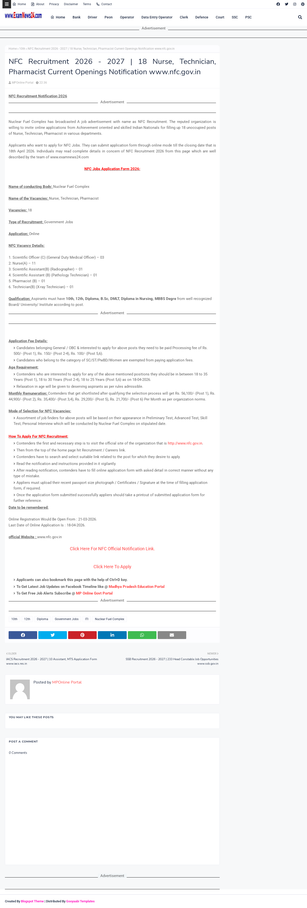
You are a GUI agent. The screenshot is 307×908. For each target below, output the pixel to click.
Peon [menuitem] (109, 17)
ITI (86, 619)
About (37, 4)
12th (27, 619)
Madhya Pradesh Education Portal (137, 586)
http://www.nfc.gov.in (185, 443)
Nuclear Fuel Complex (109, 619)
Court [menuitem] (220, 17)
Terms (87, 4)
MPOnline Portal (22, 82)
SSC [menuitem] (235, 17)
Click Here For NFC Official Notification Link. (112, 548)
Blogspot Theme (32, 901)
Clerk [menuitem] (184, 17)
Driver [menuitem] (92, 17)
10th (22, 48)
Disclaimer (71, 4)
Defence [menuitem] (201, 17)
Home (19, 4)
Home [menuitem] (57, 17)
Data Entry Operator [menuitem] (156, 17)
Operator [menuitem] (127, 17)
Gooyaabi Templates (80, 901)
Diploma (42, 619)
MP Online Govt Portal (94, 593)
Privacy (54, 4)
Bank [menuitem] (76, 17)
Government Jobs (66, 619)
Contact (104, 4)
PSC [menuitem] (248, 17)
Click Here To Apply (112, 566)
